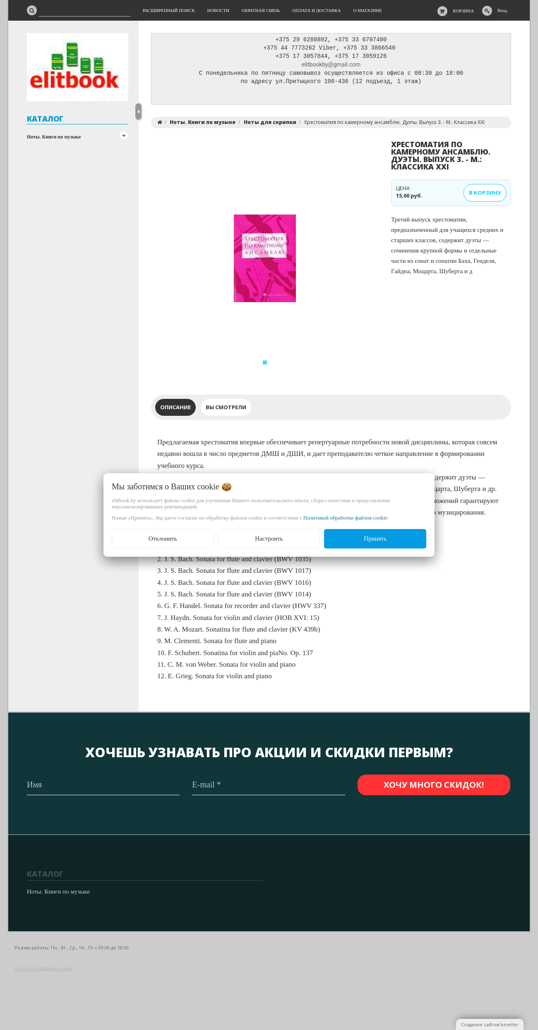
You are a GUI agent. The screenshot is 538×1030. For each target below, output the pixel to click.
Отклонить (163, 538)
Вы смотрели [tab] (226, 409)
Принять (375, 538)
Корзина (463, 10)
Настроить (269, 538)
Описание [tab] (175, 409)
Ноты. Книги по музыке (54, 137)
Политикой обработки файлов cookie (345, 518)
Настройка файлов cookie (43, 969)
